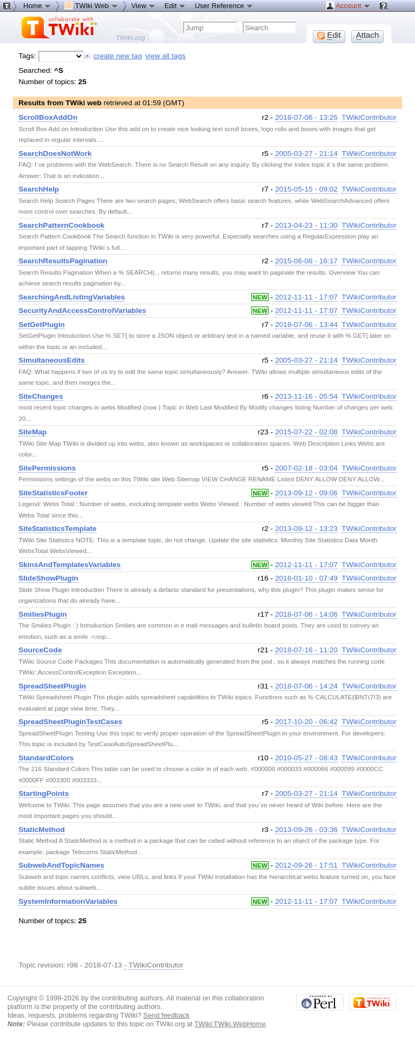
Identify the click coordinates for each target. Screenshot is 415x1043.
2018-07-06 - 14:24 (306, 686)
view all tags (165, 56)
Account (348, 5)
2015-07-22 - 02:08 (306, 432)
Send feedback (166, 1015)
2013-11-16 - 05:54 (306, 396)
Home (37, 5)
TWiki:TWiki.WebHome (230, 1024)
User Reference (224, 5)
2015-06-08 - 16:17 (306, 261)
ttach (367, 35)
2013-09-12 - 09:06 (306, 493)
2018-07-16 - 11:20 (306, 650)
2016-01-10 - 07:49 (306, 578)
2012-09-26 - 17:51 (306, 865)
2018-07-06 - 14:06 (306, 614)
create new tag (117, 56)
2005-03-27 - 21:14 (306, 153)
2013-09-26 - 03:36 (306, 830)
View (143, 5)
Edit (175, 5)
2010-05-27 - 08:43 (306, 758)
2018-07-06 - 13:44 (306, 325)
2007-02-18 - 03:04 (306, 468)
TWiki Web (91, 5)
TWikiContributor (369, 117)
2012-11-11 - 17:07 (306, 297)
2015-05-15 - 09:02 (306, 189)
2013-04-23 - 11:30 (306, 225)
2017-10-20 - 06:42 (306, 722)
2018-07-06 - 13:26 (306, 117)
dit (329, 35)
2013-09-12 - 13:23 (306, 528)
